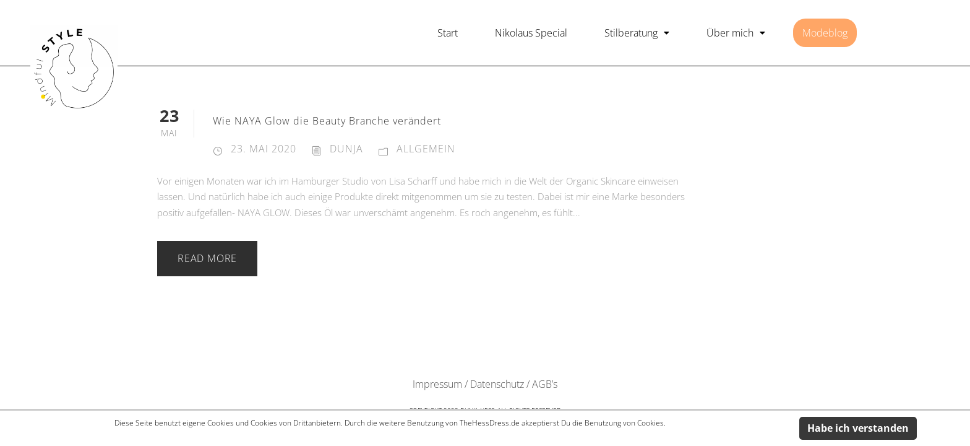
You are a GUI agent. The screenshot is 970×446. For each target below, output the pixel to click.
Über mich (735, 33)
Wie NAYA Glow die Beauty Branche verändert (327, 121)
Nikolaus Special (531, 33)
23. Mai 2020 (263, 148)
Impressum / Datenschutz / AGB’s (485, 384)
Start (447, 33)
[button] (637, 33)
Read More (207, 258)
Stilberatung (636, 33)
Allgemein (426, 148)
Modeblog (825, 33)
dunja (346, 148)
